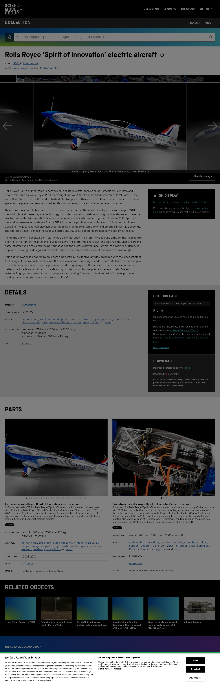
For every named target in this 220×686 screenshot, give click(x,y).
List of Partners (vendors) (110, 684)
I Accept (195, 676)
